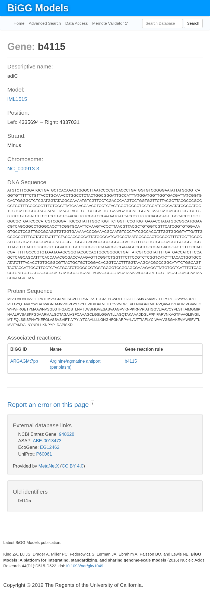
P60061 (44, 454)
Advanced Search (45, 23)
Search (193, 23)
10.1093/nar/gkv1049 (84, 565)
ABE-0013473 (47, 440)
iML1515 (17, 99)
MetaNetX (49, 466)
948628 (66, 434)
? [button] (92, 403)
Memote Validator (108, 23)
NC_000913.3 (23, 168)
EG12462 (49, 447)
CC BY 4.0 (72, 466)
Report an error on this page (49, 404)
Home (19, 23)
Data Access (76, 23)
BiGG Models (38, 8)
